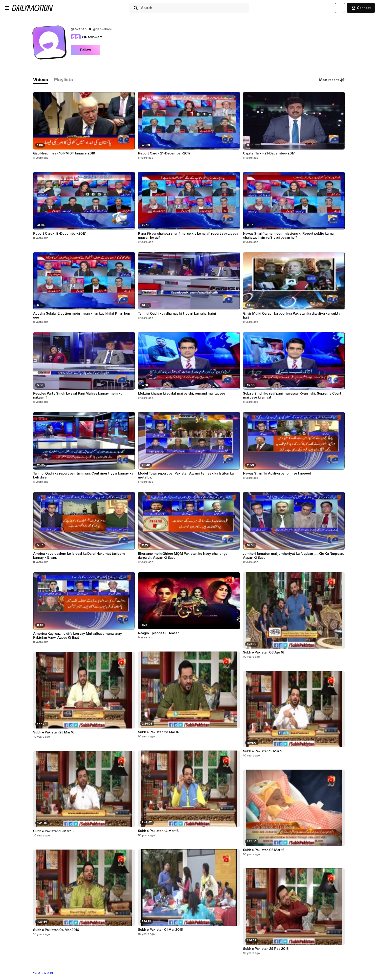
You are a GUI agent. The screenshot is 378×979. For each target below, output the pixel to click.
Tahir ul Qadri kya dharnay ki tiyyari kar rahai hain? (177, 314)
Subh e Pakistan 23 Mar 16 (158, 732)
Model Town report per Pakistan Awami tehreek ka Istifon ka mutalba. (186, 475)
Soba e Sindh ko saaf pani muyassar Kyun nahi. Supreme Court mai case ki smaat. (292, 396)
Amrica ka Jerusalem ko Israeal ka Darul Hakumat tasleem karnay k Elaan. (79, 556)
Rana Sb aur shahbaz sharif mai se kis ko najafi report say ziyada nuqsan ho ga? (188, 236)
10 (52, 973)
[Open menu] (7, 8)
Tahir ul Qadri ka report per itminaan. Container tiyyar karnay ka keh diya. (83, 475)
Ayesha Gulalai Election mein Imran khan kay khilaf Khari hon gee (81, 316)
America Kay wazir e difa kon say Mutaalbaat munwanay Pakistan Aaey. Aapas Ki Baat (77, 636)
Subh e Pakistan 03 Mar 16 (264, 850)
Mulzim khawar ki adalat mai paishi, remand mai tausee (181, 394)
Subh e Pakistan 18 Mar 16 (263, 751)
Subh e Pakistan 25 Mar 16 (53, 732)
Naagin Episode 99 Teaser (158, 633)
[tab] (40, 80)
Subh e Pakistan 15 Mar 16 (53, 831)
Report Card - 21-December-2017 (164, 153)
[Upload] (340, 8)
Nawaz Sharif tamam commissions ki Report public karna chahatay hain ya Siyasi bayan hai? (288, 236)
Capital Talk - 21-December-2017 (269, 153)
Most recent (332, 79)
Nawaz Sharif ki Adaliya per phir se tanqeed (277, 474)
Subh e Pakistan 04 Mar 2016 (56, 930)
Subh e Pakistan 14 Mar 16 (158, 831)
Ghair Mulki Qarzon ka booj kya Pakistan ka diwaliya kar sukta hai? (291, 316)
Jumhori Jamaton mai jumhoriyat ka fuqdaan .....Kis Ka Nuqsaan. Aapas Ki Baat (293, 556)
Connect (361, 7)
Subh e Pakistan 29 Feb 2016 (266, 949)
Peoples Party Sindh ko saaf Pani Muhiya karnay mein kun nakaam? (78, 396)
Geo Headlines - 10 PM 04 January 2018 (64, 153)
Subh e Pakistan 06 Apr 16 (263, 652)
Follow (85, 50)
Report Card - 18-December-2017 (59, 234)
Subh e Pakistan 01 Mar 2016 (160, 930)
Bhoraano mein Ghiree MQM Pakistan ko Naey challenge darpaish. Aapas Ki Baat (182, 556)
